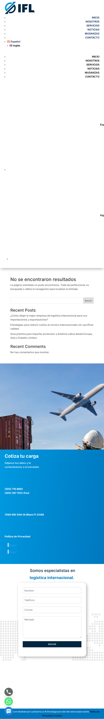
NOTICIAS (93, 29)
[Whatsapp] (8, 701)
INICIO (95, 17)
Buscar (88, 300)
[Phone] (8, 692)
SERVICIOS (92, 25)
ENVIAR (52, 644)
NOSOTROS (92, 21)
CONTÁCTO (92, 37)
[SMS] (8, 711)
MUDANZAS (92, 33)
